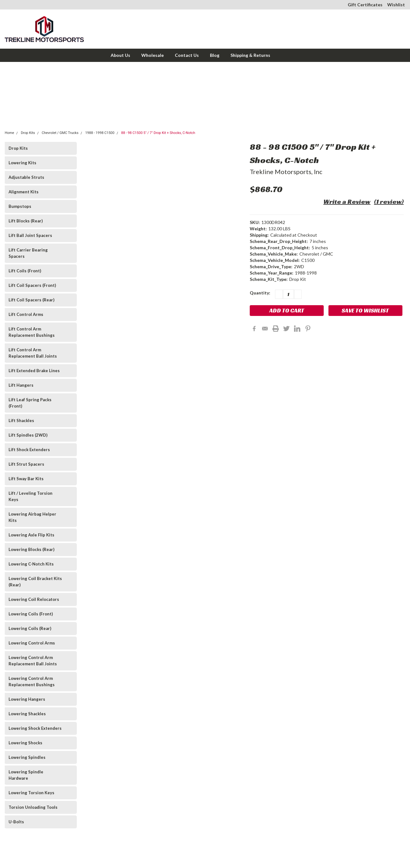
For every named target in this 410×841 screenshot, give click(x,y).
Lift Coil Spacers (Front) (32, 285)
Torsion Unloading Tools (33, 807)
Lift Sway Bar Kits (26, 478)
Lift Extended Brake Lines (34, 370)
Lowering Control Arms (32, 642)
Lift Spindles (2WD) (28, 435)
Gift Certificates (365, 4)
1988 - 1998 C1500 (99, 133)
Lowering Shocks (25, 742)
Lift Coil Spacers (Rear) (31, 299)
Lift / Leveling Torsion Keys (30, 496)
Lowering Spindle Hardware (26, 775)
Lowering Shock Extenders (35, 728)
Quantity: (260, 292)
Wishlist (396, 4)
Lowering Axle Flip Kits (31, 534)
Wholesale (152, 55)
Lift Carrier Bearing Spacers (28, 253)
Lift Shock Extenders (29, 449)
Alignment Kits (24, 191)
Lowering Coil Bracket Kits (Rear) (35, 581)
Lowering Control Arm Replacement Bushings (32, 681)
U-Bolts (16, 821)
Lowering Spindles (27, 757)
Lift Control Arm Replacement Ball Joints (33, 353)
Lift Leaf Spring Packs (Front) (30, 402)
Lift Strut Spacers (26, 464)
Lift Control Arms (26, 314)
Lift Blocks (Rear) (26, 220)
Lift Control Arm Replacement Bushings (32, 332)
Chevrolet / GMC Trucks (60, 133)
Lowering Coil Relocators (34, 599)
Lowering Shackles (27, 713)
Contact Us (187, 55)
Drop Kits (28, 133)
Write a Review (346, 201)
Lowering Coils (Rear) (30, 628)
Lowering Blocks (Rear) (31, 549)
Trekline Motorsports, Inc (286, 171)
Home (9, 133)
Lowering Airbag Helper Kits (32, 517)
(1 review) (389, 201)
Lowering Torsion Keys (31, 792)
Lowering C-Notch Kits (31, 563)
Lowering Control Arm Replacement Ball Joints (33, 660)
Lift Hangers (21, 385)
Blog (214, 55)
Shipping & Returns (250, 55)
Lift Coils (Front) (25, 270)
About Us (120, 55)
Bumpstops (20, 206)
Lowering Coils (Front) (31, 613)
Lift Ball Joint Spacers (30, 235)
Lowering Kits (22, 162)
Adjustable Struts (26, 177)
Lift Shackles (21, 420)
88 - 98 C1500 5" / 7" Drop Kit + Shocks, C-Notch (158, 133)
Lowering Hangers (27, 699)
